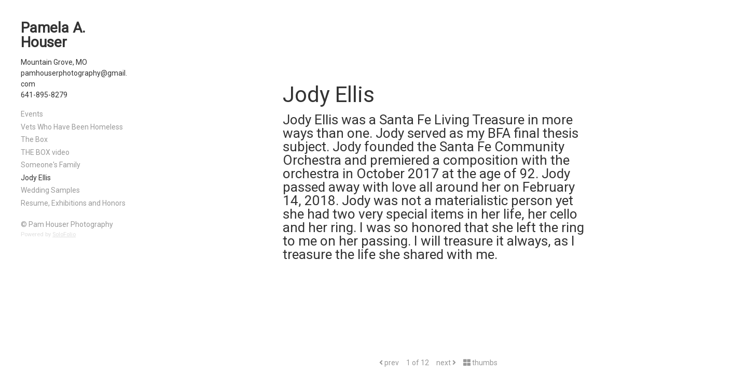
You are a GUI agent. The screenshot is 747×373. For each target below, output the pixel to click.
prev (389, 362)
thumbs (480, 362)
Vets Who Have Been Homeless (72, 127)
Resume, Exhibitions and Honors (73, 203)
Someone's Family (50, 165)
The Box (34, 139)
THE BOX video (45, 152)
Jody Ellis (36, 178)
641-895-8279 (44, 95)
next (446, 362)
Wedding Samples (50, 190)
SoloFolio (64, 234)
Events (32, 114)
